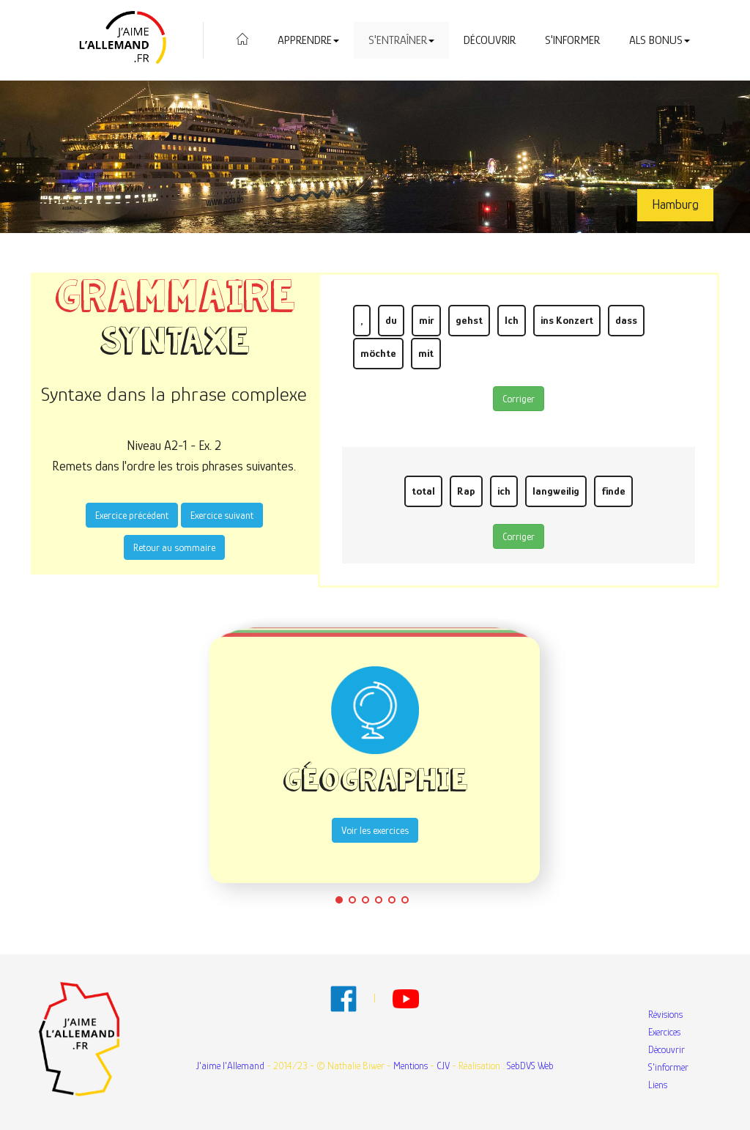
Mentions (410, 1065)
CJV (443, 1065)
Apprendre (308, 40)
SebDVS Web (530, 1065)
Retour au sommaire (174, 547)
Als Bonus (659, 40)
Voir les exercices (375, 830)
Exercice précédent (131, 515)
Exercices (664, 1032)
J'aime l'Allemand (230, 1065)
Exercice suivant (221, 515)
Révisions (665, 1014)
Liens (657, 1084)
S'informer (572, 40)
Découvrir (490, 40)
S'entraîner (401, 40)
